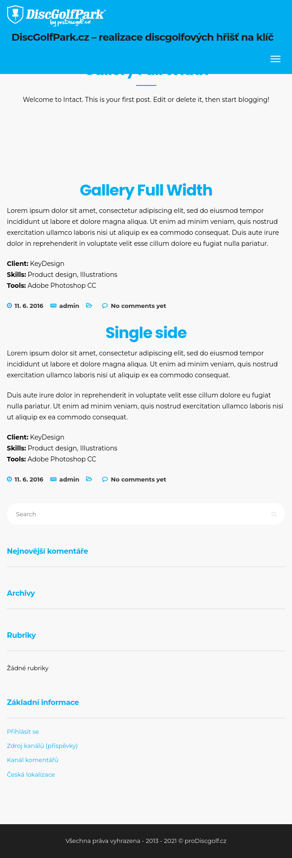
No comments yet (138, 305)
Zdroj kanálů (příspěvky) (42, 745)
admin (69, 305)
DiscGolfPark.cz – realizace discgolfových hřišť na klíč (142, 37)
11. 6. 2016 (29, 305)
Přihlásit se (23, 731)
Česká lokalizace (31, 774)
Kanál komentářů (33, 759)
